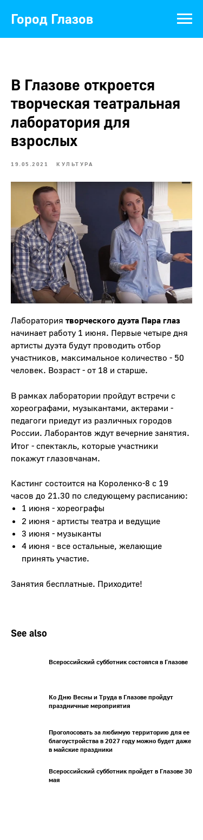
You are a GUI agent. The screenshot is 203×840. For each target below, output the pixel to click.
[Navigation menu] (184, 19)
